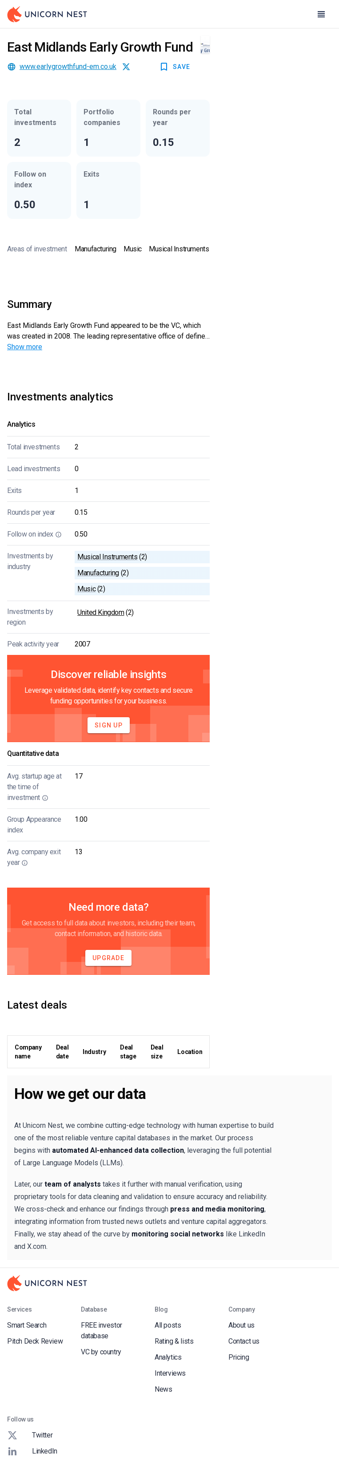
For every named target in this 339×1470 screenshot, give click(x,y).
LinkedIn (32, 1451)
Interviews (170, 1373)
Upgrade (108, 958)
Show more (24, 347)
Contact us (243, 1341)
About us (241, 1325)
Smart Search (26, 1325)
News (163, 1389)
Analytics (168, 1357)
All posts (168, 1325)
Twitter (29, 1435)
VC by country (101, 1352)
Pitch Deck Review (35, 1341)
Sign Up (109, 725)
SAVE (174, 67)
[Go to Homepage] (47, 14)
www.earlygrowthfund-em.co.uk (68, 66)
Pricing (238, 1357)
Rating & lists (174, 1341)
